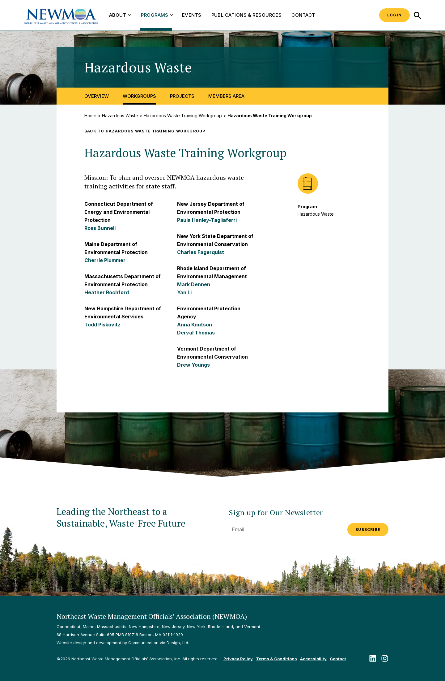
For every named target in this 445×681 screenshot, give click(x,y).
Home (90, 115)
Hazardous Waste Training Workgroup (183, 115)
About (120, 15)
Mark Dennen (193, 284)
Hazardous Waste (120, 115)
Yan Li (184, 292)
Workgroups (139, 96)
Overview (96, 96)
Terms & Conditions (276, 658)
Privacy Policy (238, 658)
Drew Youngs (193, 365)
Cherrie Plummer (104, 260)
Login (394, 15)
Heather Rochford (106, 292)
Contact (303, 15)
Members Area (226, 96)
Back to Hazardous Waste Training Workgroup (144, 131)
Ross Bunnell (100, 228)
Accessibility (313, 658)
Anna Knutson (194, 324)
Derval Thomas (196, 333)
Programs (157, 15)
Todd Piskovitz (102, 324)
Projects (182, 96)
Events (191, 15)
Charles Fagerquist (200, 252)
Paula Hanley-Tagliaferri (207, 220)
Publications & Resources (246, 15)
